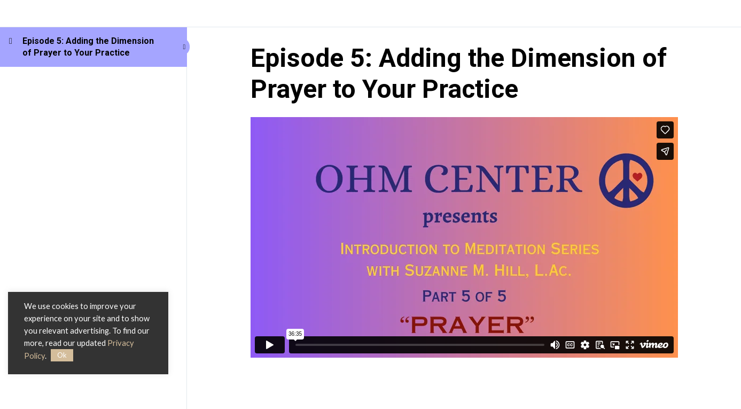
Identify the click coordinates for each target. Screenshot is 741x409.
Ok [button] (62, 355)
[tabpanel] (464, 237)
